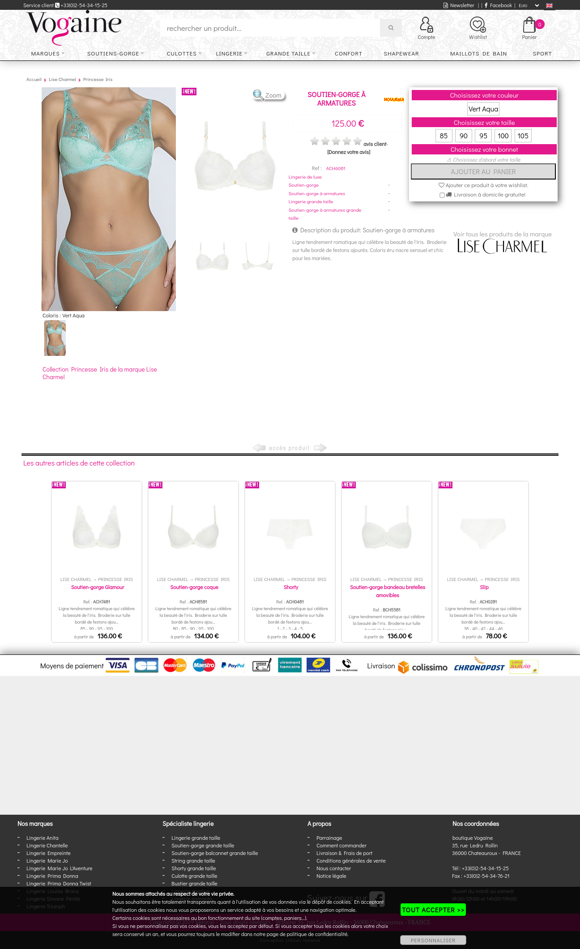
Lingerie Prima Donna (52, 875)
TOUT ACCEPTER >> (433, 909)
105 (523, 135)
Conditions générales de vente (350, 860)
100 (503, 135)
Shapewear (401, 53)
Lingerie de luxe (305, 176)
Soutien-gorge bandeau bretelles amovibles (387, 590)
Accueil (34, 79)
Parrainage (329, 837)
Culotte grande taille (194, 875)
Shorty (291, 586)
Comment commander (341, 845)
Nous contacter (333, 868)
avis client (374, 143)
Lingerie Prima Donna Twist (58, 883)
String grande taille (193, 860)
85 (444, 135)
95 (483, 135)
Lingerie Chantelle (47, 845)
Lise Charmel (62, 79)
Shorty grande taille (193, 868)
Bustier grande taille (194, 883)
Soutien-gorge (304, 184)
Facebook (498, 5)
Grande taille (288, 53)
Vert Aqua (483, 108)
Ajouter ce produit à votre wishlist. (484, 184)
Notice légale (331, 875)
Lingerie (229, 53)
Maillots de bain (478, 53)
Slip (484, 586)
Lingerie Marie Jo (47, 860)
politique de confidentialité (317, 933)
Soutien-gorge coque (194, 586)
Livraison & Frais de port (344, 852)
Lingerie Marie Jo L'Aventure (59, 868)
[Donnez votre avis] (348, 151)
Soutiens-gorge (113, 53)
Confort (348, 53)
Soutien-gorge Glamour (97, 586)
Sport (542, 53)
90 (464, 135)
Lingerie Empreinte (48, 852)
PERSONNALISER (433, 940)
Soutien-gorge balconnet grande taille (214, 852)
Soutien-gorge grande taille (202, 845)
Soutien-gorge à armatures (317, 193)
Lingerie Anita (42, 837)
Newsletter (459, 5)
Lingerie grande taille (311, 201)
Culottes (182, 53)
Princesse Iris (97, 79)
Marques (45, 53)
